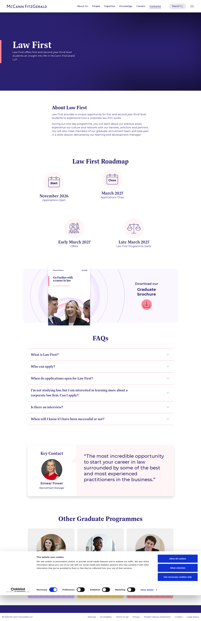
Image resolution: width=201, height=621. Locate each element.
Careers (140, 6)
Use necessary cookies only (178, 602)
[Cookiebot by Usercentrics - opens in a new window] (18, 615)
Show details (147, 615)
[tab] (100, 356)
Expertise (109, 6)
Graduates (155, 6)
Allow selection (177, 593)
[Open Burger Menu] (192, 6)
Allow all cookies (177, 584)
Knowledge (125, 6)
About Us (82, 6)
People (96, 6)
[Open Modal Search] (177, 6)
